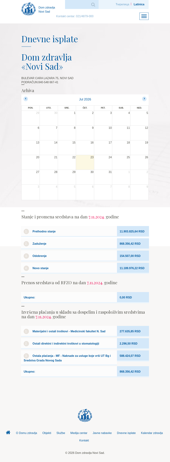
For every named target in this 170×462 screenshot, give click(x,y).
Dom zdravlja (8, 433)
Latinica (139, 4)
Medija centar (78, 432)
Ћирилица (122, 4)
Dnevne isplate (126, 432)
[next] (144, 99)
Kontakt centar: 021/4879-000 (74, 16)
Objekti (46, 432)
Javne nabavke (102, 432)
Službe (60, 432)
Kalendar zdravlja (152, 432)
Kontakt (84, 440)
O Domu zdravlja (26, 432)
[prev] (26, 99)
